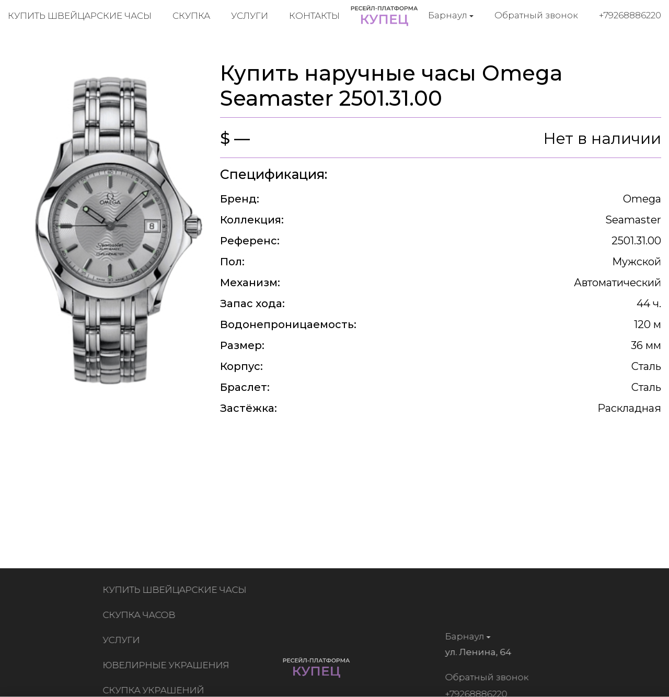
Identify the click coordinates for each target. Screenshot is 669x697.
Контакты (314, 15)
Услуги (249, 15)
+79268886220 (630, 15)
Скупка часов (141, 615)
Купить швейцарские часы (80, 15)
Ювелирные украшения (168, 665)
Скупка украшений (155, 690)
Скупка (191, 15)
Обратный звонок (536, 15)
